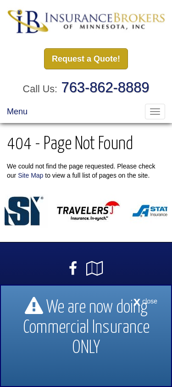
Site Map (30, 175)
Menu (17, 111)
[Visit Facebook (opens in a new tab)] (73, 268)
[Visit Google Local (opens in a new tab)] (95, 268)
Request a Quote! (86, 58)
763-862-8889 (105, 87)
